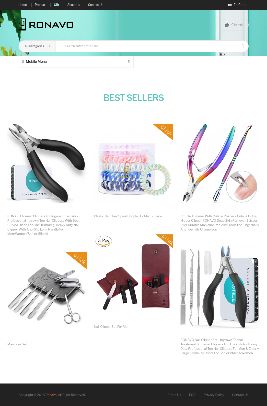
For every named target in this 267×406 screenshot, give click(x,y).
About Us (174, 395)
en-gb (236, 5)
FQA (192, 395)
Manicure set (17, 344)
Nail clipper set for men (111, 327)
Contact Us (240, 395)
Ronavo (51, 395)
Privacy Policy (214, 395)
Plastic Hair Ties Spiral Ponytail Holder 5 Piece (128, 216)
